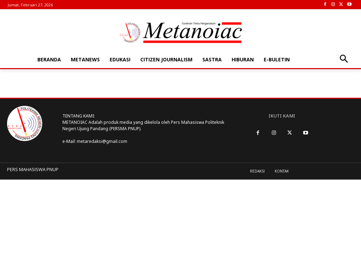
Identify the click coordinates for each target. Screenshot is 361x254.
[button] (343, 59)
